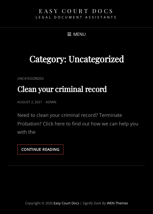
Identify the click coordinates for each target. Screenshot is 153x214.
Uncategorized (30, 78)
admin (51, 102)
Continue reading (42, 150)
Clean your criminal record (62, 89)
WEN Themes (117, 203)
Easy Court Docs (76, 10)
